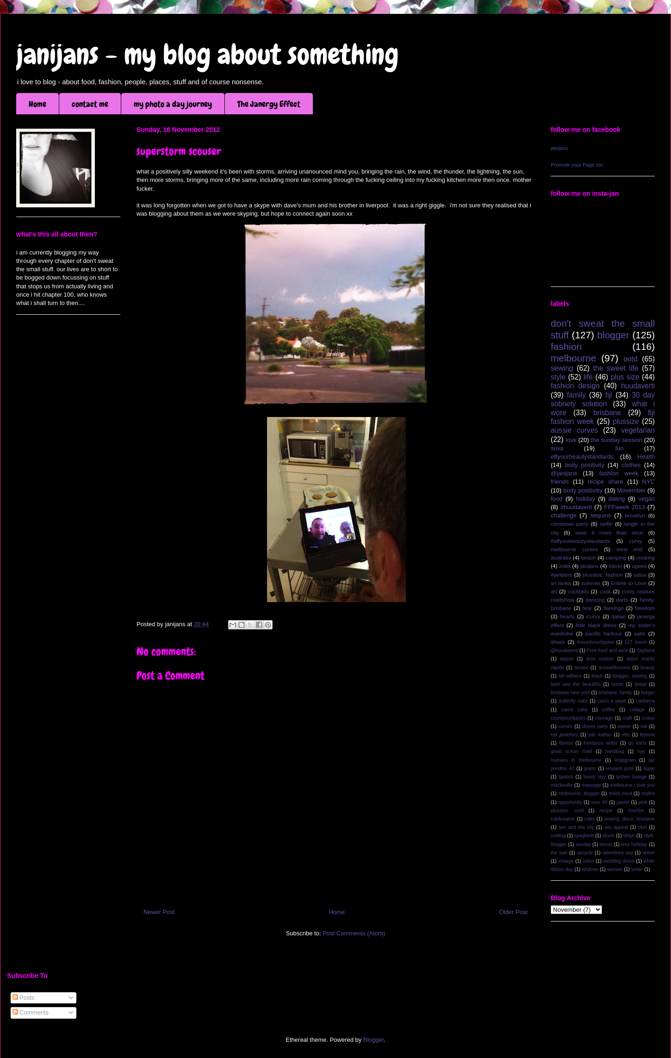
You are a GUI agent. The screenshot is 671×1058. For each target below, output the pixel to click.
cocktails (578, 591)
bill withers (570, 675)
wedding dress (618, 861)
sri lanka (561, 583)
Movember (631, 490)
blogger (613, 335)
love (571, 439)
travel (615, 566)
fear (587, 608)
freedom (645, 608)
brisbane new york (570, 692)
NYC (648, 481)
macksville (562, 785)
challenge (564, 515)
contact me (90, 104)
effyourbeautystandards (582, 456)
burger (648, 692)
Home (37, 104)
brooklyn (635, 515)
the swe (559, 852)
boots (617, 684)
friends (560, 481)
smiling (558, 835)
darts (622, 600)
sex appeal (616, 827)
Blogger (373, 1039)
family (576, 395)
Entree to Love (628, 583)
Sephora (646, 650)
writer (637, 869)
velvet (648, 852)
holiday (585, 498)
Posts (23, 997)
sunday (583, 844)
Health (646, 456)
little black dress (596, 625)
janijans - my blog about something (207, 54)
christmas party (569, 524)
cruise (648, 718)
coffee (608, 709)
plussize (626, 421)
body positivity (584, 464)
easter (624, 726)
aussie (581, 667)
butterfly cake (573, 700)
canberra (645, 700)
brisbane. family (615, 692)
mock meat (620, 793)
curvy (635, 541)
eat (643, 726)
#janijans (561, 575)
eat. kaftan (599, 734)
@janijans (564, 473)
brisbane (607, 413)
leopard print (619, 768)
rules (589, 819)
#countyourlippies (595, 642)
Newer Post (158, 912)
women (615, 869)
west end (629, 549)
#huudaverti (576, 507)
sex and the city (576, 827)
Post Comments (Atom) (354, 933)
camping (616, 557)
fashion (566, 346)
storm (609, 835)
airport (566, 658)
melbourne (573, 358)
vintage (566, 861)
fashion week (619, 473)
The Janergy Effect (268, 104)
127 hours (635, 642)
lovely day (595, 776)
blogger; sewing (630, 675)
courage (604, 718)
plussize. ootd (567, 810)
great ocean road (571, 751)
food (556, 498)
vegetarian (638, 430)
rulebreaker (563, 819)
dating (617, 498)
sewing (562, 368)
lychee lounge (631, 776)
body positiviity (583, 490)
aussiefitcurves (614, 667)
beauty (647, 667)
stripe (629, 835)
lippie (649, 768)
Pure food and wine (607, 650)
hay (641, 751)
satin (640, 633)
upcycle (585, 852)
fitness (566, 743)
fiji (608, 395)
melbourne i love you (632, 785)
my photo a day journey (173, 104)
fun (619, 448)
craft (627, 718)
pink (643, 802)
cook (605, 591)
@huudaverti (564, 650)
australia (561, 557)
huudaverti (638, 386)
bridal (640, 684)
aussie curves (574, 430)
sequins (600, 515)
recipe (605, 810)
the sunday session (617, 439)
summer (591, 583)
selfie (606, 524)
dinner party (595, 726)
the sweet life (616, 368)
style (558, 377)
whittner (590, 869)
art (554, 591)
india (565, 566)
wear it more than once (609, 532)
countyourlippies (568, 718)
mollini (648, 793)
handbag (614, 751)
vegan (647, 498)
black (597, 675)
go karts (637, 743)
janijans (559, 148)
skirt (642, 827)
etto (625, 734)
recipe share (605, 481)
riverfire (636, 810)
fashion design (575, 386)
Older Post (513, 912)
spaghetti (584, 835)
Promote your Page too (577, 165)
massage (591, 785)
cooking (645, 557)
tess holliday (634, 844)
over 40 (599, 802)
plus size (625, 377)
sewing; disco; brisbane (629, 819)
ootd (630, 359)
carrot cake (574, 709)
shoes (558, 642)
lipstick (566, 776)
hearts (566, 616)
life (588, 377)
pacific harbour (603, 633)
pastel (622, 802)
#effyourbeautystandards (580, 541)
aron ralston (600, 658)
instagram (625, 760)
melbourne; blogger (579, 793)
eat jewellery (564, 734)
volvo (588, 861)
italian (619, 616)
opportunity (570, 802)
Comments (30, 1012)
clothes (630, 464)
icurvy (593, 616)
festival (647, 734)
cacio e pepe (611, 700)
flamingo (613, 608)
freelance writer (600, 743)
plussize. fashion (603, 575)
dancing (595, 600)
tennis (606, 844)
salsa (640, 575)
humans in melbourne (576, 760)
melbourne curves (574, 549)
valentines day (617, 852)
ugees (639, 566)
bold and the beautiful (576, 684)
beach (588, 557)
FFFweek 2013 (624, 507)
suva (557, 448)
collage (637, 709)
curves (566, 726)
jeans (590, 768)
